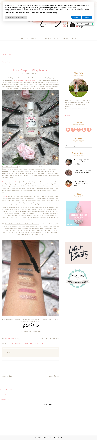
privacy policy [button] (53, 5)
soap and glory (37, 343)
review (26, 343)
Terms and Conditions (7, 390)
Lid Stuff (5, 196)
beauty (11, 343)
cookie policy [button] (73, 7)
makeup (18, 343)
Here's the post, (47, 167)
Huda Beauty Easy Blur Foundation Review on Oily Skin (81, 162)
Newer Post (8, 376)
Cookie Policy (6, 54)
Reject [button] (76, 17)
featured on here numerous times (24, 80)
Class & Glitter (43, 437)
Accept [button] (87, 17)
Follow (67, 115)
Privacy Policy (6, 62)
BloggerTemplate (58, 437)
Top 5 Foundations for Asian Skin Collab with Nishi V (81, 183)
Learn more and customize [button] (16, 17)
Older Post (53, 376)
